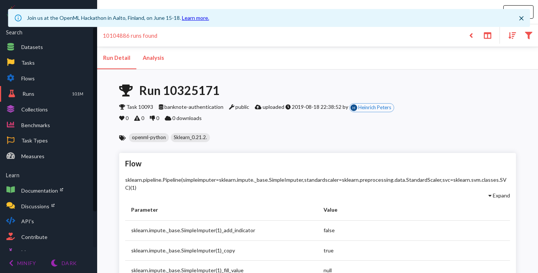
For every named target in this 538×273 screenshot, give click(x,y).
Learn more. (195, 18)
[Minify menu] (22, 263)
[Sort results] (510, 35)
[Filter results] (528, 35)
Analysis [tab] (153, 58)
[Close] (521, 18)
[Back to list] (471, 35)
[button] (149, 137)
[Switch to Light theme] (64, 263)
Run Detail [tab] (116, 58)
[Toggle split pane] (487, 35)
